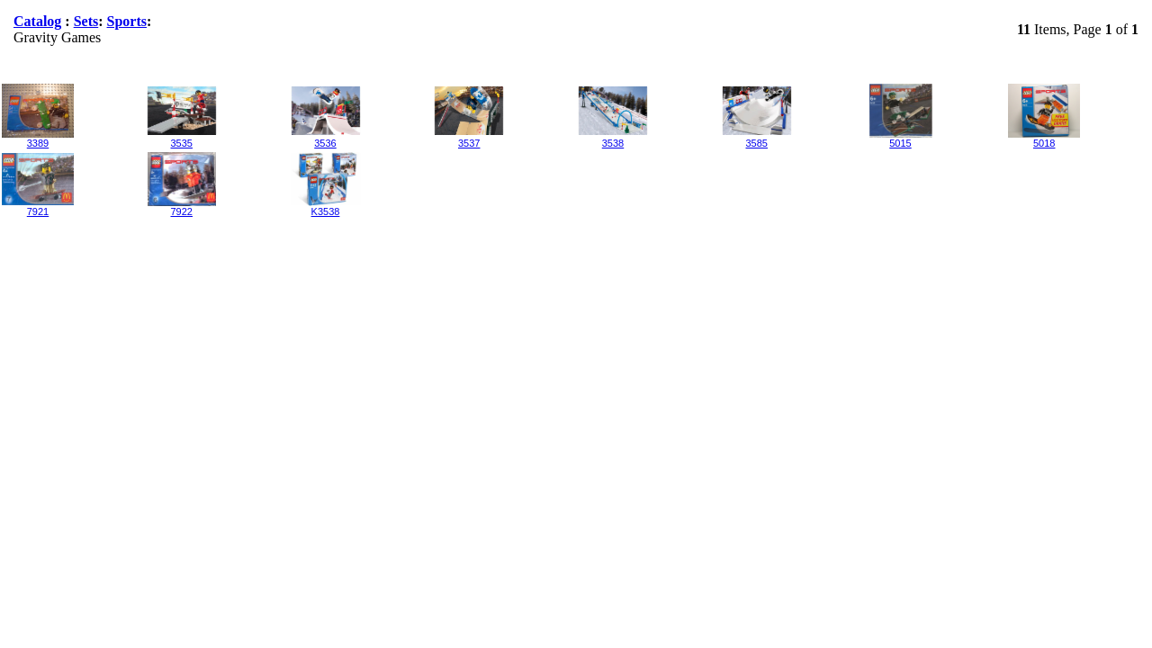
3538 (613, 143)
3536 (325, 143)
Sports (127, 21)
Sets (86, 21)
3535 (182, 143)
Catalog (37, 21)
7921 (38, 211)
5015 (900, 143)
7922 (182, 211)
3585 (757, 143)
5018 (1044, 143)
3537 (469, 143)
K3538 (325, 211)
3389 (38, 143)
